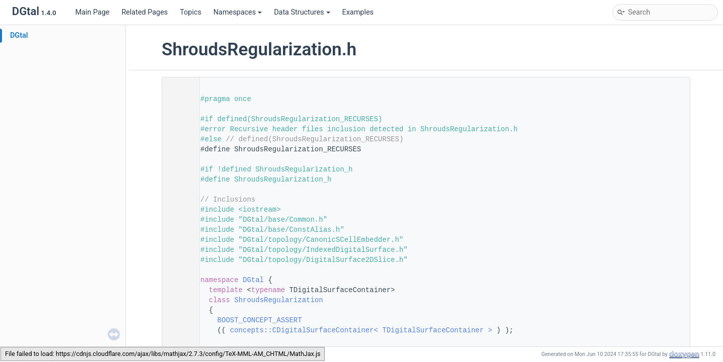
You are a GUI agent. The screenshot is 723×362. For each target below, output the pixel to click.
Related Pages (144, 12)
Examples (358, 12)
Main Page (92, 12)
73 (177, 300)
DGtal (19, 35)
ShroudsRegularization (278, 300)
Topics (190, 12)
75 (177, 320)
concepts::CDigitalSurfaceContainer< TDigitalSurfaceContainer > (361, 330)
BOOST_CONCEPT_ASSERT (260, 320)
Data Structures (302, 12)
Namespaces (237, 12)
